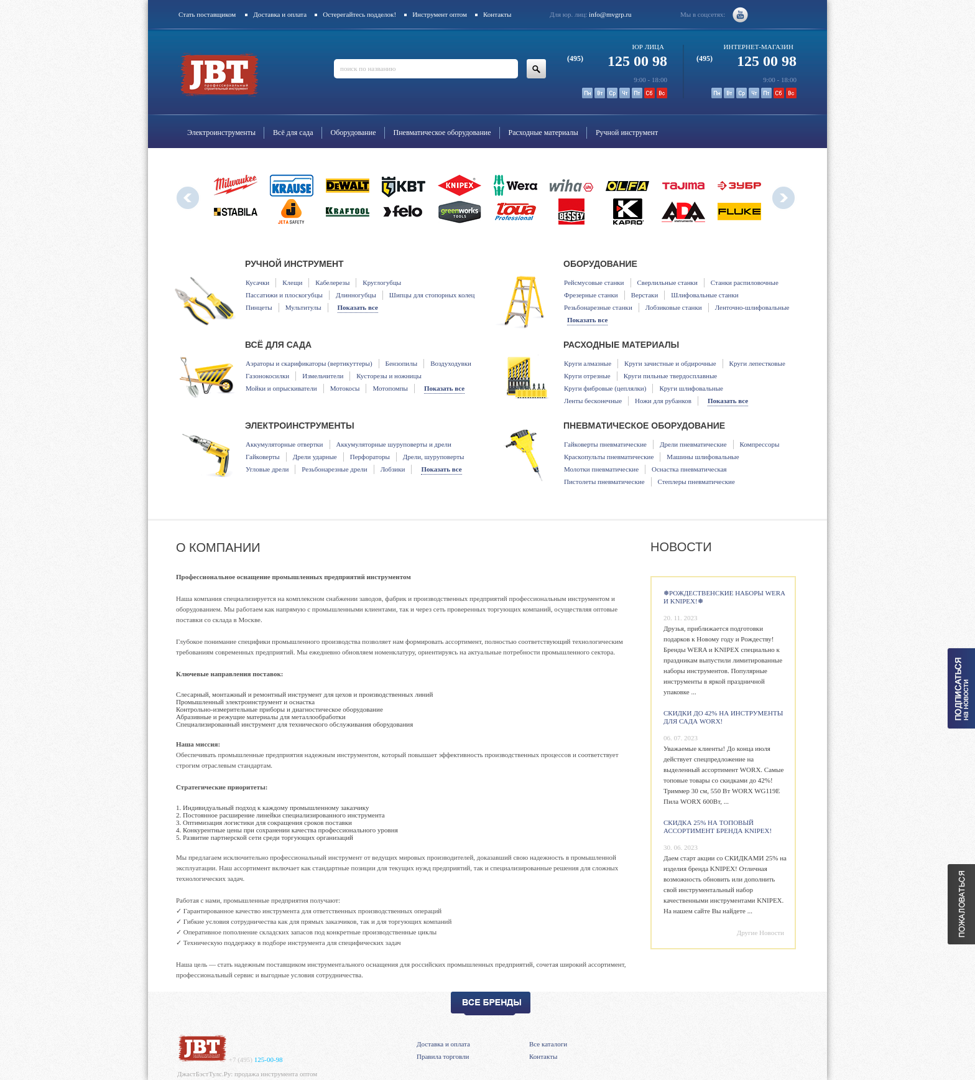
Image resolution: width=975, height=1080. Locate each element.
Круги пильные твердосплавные (671, 375)
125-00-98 (256, 1059)
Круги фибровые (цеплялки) (605, 388)
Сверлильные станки (667, 282)
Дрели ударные (315, 456)
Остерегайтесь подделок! (359, 14)
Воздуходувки (450, 363)
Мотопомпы (389, 388)
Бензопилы (402, 363)
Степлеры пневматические (696, 481)
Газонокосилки (267, 375)
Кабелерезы (332, 282)
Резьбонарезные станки (598, 307)
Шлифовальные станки (704, 295)
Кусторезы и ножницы (388, 375)
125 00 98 (617, 61)
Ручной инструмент (627, 132)
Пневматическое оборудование (442, 132)
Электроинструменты (221, 132)
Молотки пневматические (601, 469)
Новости (681, 547)
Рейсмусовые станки (594, 282)
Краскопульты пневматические (609, 456)
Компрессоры (760, 444)
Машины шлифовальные (703, 456)
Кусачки (257, 282)
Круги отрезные (587, 375)
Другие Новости (760, 932)
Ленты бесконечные (593, 400)
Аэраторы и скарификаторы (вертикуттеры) (309, 363)
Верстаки (644, 295)
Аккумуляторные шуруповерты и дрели (393, 444)
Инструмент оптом (439, 14)
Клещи (292, 282)
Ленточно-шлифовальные (752, 307)
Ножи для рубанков (663, 400)
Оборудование (353, 132)
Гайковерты (263, 456)
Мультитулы (303, 307)
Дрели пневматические (693, 444)
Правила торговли (443, 1056)
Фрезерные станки (591, 295)
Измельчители (322, 375)
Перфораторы (370, 456)
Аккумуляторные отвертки (284, 444)
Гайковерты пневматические (605, 444)
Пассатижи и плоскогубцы (284, 295)
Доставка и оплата (280, 14)
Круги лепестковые (757, 363)
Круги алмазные (587, 363)
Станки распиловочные (745, 282)
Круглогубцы (382, 282)
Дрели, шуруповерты (433, 456)
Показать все (358, 307)
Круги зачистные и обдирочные (670, 363)
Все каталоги (548, 1044)
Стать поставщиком (207, 14)
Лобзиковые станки (673, 307)
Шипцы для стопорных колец (432, 295)
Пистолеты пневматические (604, 481)
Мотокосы (345, 388)
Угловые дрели (267, 469)
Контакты (497, 14)
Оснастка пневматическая (689, 469)
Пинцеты (259, 307)
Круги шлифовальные (691, 388)
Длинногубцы (356, 295)
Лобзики (393, 469)
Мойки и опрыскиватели (281, 388)
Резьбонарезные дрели (334, 469)
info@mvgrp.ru (610, 14)
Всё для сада (293, 132)
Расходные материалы (543, 132)
